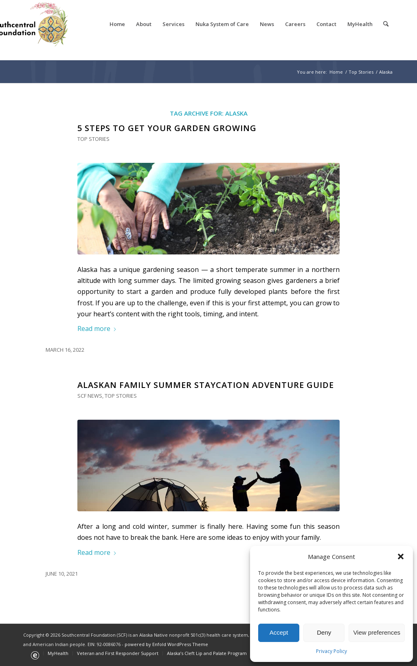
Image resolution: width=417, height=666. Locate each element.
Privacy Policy (331, 651)
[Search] (386, 24)
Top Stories (93, 138)
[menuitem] (117, 24)
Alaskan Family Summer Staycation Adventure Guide (205, 384)
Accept (279, 632)
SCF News (89, 395)
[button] (401, 556)
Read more (97, 328)
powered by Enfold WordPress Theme (166, 644)
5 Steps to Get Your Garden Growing (167, 128)
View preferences (376, 632)
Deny (324, 632)
